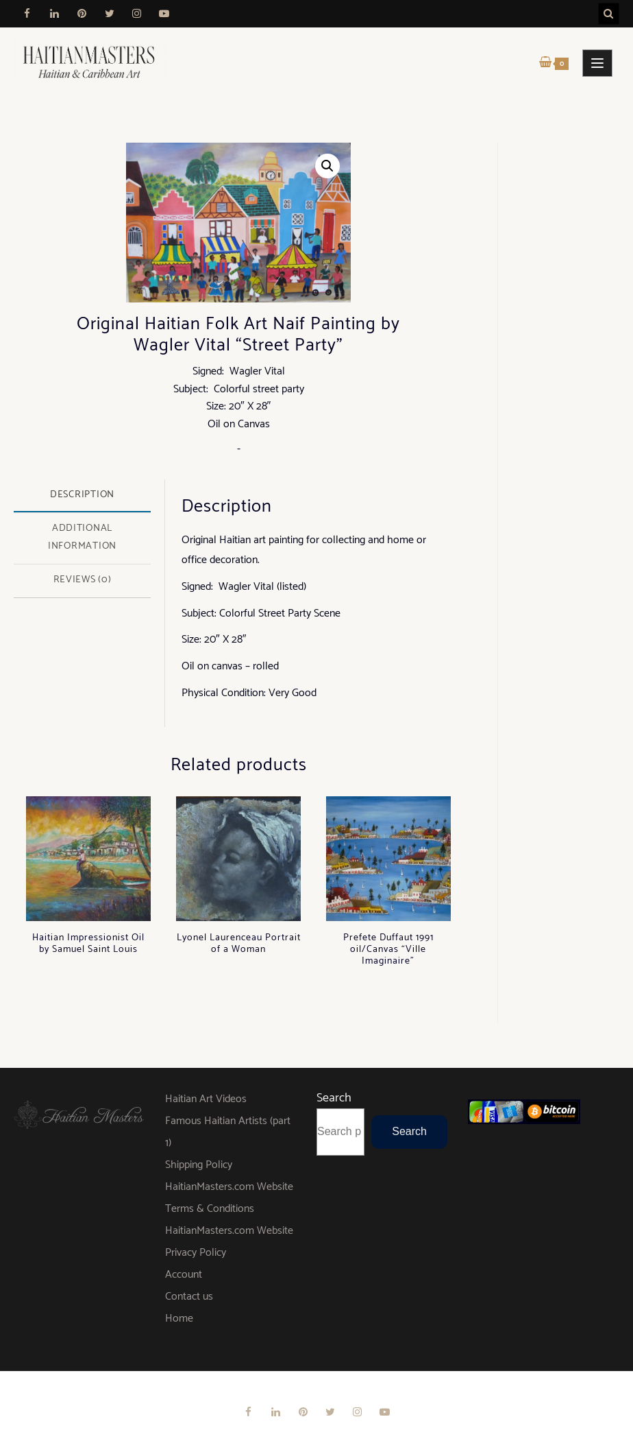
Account (183, 1274)
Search (333, 1098)
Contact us (189, 1296)
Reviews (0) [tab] (82, 579)
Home (179, 1318)
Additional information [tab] (82, 537)
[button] (327, 166)
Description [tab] (82, 494)
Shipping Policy (198, 1165)
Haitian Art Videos (206, 1099)
